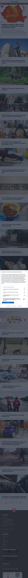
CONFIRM (8, 302)
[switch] (24, 289)
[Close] (26, 272)
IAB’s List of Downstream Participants (7, 282)
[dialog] (14, 289)
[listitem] (14, 287)
